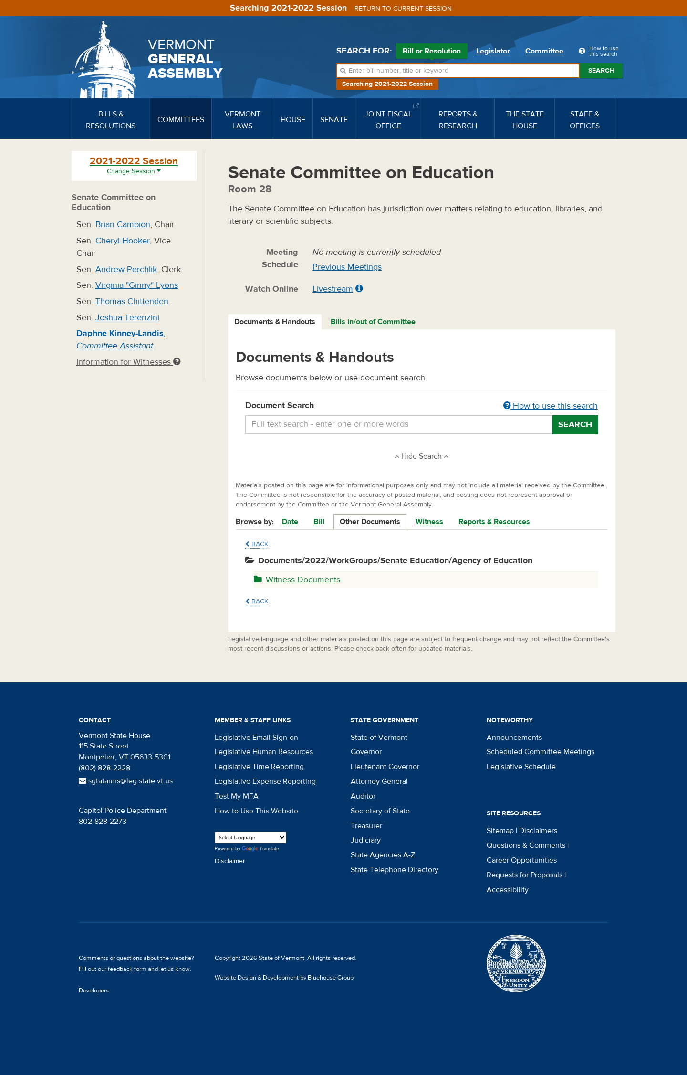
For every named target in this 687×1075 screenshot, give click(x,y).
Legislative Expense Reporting (265, 781)
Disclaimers (538, 830)
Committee (544, 51)
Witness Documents (297, 579)
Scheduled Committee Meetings (540, 752)
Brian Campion (122, 224)
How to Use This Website (256, 811)
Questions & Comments (526, 845)
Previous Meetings (347, 267)
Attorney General (379, 781)
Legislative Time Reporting (259, 766)
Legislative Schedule (521, 766)
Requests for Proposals (524, 875)
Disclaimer (230, 861)
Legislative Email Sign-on (256, 737)
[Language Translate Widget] (250, 837)
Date (290, 522)
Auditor (363, 796)
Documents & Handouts (274, 322)
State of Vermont (379, 737)
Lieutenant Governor (385, 766)
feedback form (127, 969)
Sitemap (500, 830)
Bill (318, 522)
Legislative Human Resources (264, 752)
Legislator (493, 51)
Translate (260, 849)
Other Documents (370, 522)
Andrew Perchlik (126, 269)
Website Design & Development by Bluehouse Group (284, 977)
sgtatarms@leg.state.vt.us (126, 781)
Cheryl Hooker (122, 240)
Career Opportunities (522, 860)
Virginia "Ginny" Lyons (136, 285)
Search (601, 70)
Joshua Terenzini (127, 317)
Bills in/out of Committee (373, 322)
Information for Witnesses (128, 362)
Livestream (332, 289)
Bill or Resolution (432, 52)
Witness (429, 522)
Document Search (422, 406)
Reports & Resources (494, 522)
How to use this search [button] (550, 405)
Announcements (514, 737)
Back (256, 544)
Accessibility (508, 890)
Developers (94, 990)
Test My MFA (237, 796)
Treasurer (366, 826)
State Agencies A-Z (383, 855)
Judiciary (366, 840)
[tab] (275, 322)
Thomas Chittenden (131, 301)
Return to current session (403, 8)
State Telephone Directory (394, 870)
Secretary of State (380, 811)
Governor (366, 752)
